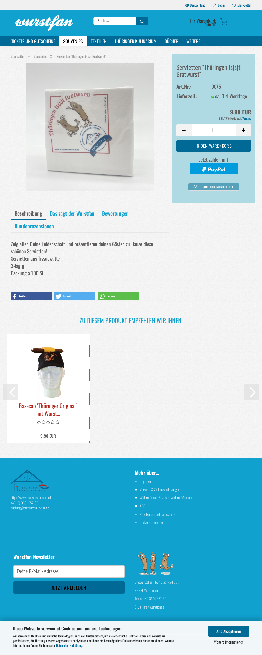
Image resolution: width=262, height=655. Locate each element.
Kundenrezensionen (34, 226)
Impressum (146, 481)
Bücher (171, 41)
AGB (142, 505)
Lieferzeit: (186, 96)
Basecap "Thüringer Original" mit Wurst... (48, 410)
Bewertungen (115, 213)
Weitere (193, 41)
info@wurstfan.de (153, 607)
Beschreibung (28, 213)
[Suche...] (142, 21)
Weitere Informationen (228, 642)
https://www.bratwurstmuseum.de (31, 497)
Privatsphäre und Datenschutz (157, 514)
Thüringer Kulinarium (136, 41)
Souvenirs (73, 41)
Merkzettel (241, 5)
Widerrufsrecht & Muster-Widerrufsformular (166, 497)
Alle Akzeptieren (228, 631)
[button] (184, 130)
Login (219, 5)
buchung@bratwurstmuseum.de (30, 507)
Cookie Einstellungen (152, 522)
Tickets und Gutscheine (33, 41)
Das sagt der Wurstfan (72, 213)
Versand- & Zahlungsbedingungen (159, 489)
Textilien (99, 41)
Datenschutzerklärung (69, 645)
